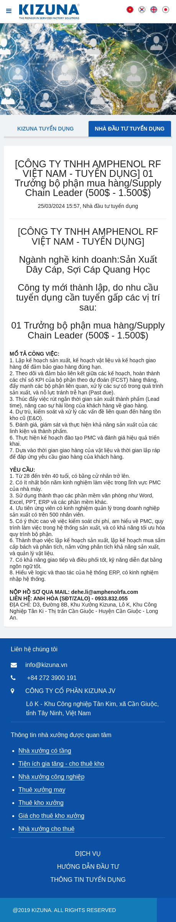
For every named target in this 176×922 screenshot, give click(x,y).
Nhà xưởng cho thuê (46, 829)
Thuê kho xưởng (41, 802)
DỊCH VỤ (88, 853)
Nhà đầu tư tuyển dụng (129, 129)
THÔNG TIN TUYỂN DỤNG (87, 879)
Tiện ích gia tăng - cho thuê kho (61, 763)
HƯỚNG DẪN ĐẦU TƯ (88, 866)
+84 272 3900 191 (51, 678)
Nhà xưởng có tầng (44, 750)
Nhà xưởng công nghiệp (51, 776)
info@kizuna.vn (46, 665)
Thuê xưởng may (41, 789)
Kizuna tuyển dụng (45, 129)
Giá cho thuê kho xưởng (51, 815)
